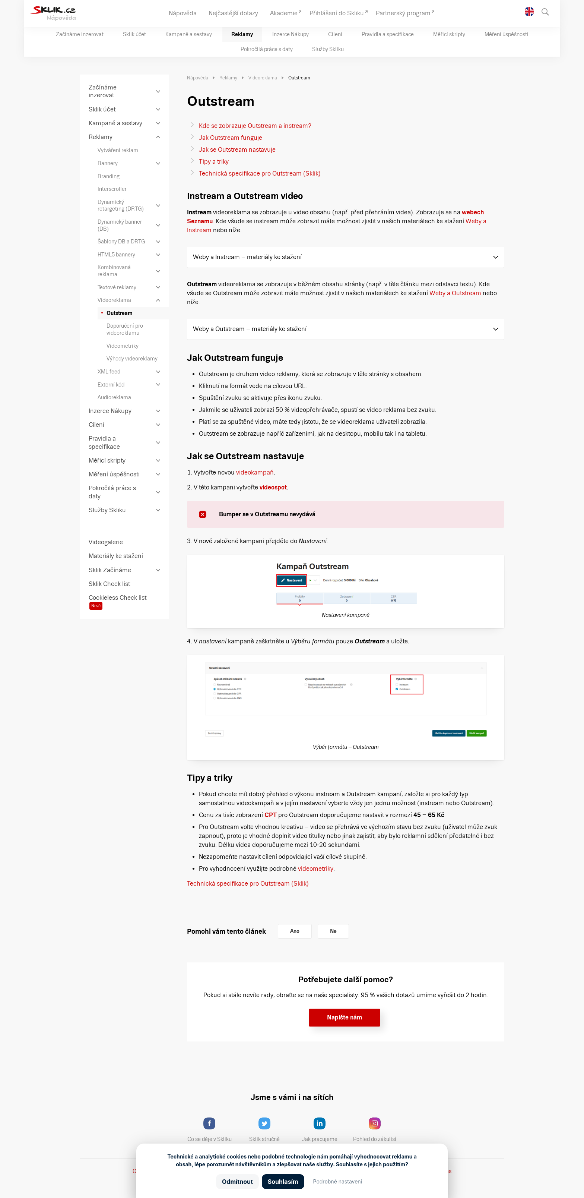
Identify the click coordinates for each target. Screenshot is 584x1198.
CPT (270, 815)
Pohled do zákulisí (377, 1129)
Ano (294, 931)
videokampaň (255, 472)
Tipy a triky (214, 161)
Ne (333, 931)
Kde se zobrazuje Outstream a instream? (255, 125)
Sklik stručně (270, 1129)
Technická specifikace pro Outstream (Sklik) (260, 173)
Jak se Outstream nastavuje (237, 149)
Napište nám (344, 1017)
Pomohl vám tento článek (226, 931)
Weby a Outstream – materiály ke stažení (250, 328)
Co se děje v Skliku (212, 1129)
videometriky (315, 868)
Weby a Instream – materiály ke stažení (247, 257)
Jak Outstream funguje (230, 137)
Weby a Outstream (455, 293)
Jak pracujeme (324, 1129)
